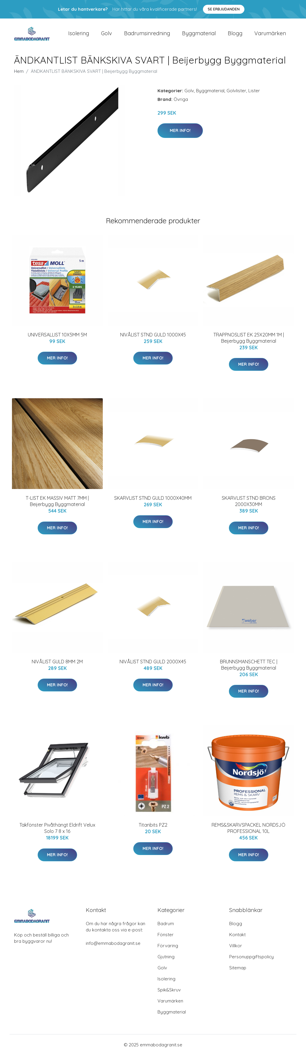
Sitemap (237, 974)
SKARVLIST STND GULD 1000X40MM (153, 504)
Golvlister (236, 96)
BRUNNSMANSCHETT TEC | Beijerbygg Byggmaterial (248, 671)
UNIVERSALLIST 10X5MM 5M (57, 341)
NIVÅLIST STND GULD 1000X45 (153, 341)
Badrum (165, 929)
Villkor (235, 951)
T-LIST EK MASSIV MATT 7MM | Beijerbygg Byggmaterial (57, 507)
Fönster (165, 940)
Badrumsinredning (147, 36)
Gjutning (166, 962)
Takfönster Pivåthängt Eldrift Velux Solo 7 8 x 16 (57, 834)
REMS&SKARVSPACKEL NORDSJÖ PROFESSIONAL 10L (248, 834)
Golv (106, 36)
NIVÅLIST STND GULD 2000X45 (153, 668)
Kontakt (237, 940)
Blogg (235, 36)
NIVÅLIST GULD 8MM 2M (57, 668)
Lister (254, 96)
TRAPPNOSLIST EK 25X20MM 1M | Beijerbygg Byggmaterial (248, 344)
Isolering (78, 36)
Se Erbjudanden (224, 9)
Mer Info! (180, 136)
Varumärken (270, 36)
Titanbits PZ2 (153, 831)
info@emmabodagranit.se (113, 949)
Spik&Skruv (169, 996)
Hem (19, 77)
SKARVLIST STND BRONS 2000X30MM (249, 507)
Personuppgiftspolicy (251, 962)
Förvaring (167, 951)
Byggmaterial (199, 36)
